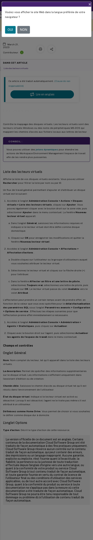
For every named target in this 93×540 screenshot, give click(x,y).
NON (23, 30)
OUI (10, 30)
